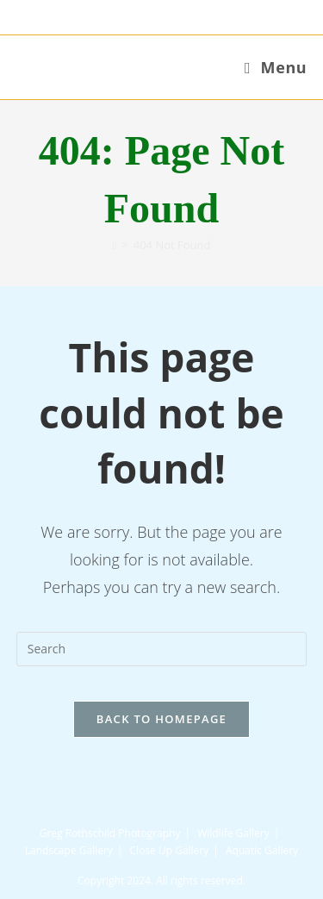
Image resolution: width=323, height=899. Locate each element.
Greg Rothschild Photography (110, 833)
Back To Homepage (161, 719)
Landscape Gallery (69, 850)
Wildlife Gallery (233, 833)
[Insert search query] (161, 649)
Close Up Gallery (169, 850)
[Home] (115, 245)
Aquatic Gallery (262, 850)
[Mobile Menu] (276, 67)
